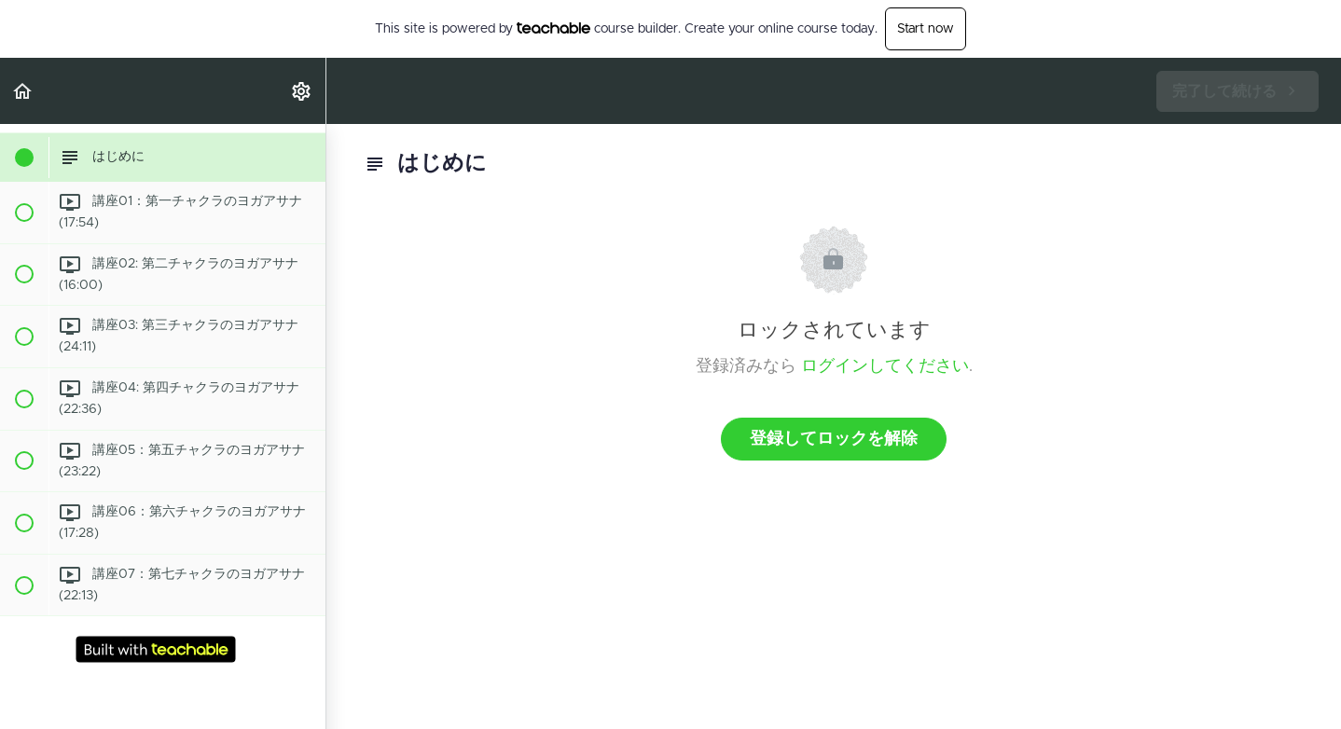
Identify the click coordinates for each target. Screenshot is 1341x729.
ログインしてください (885, 366)
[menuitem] (302, 91)
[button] (23, 91)
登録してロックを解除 (834, 439)
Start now (925, 28)
